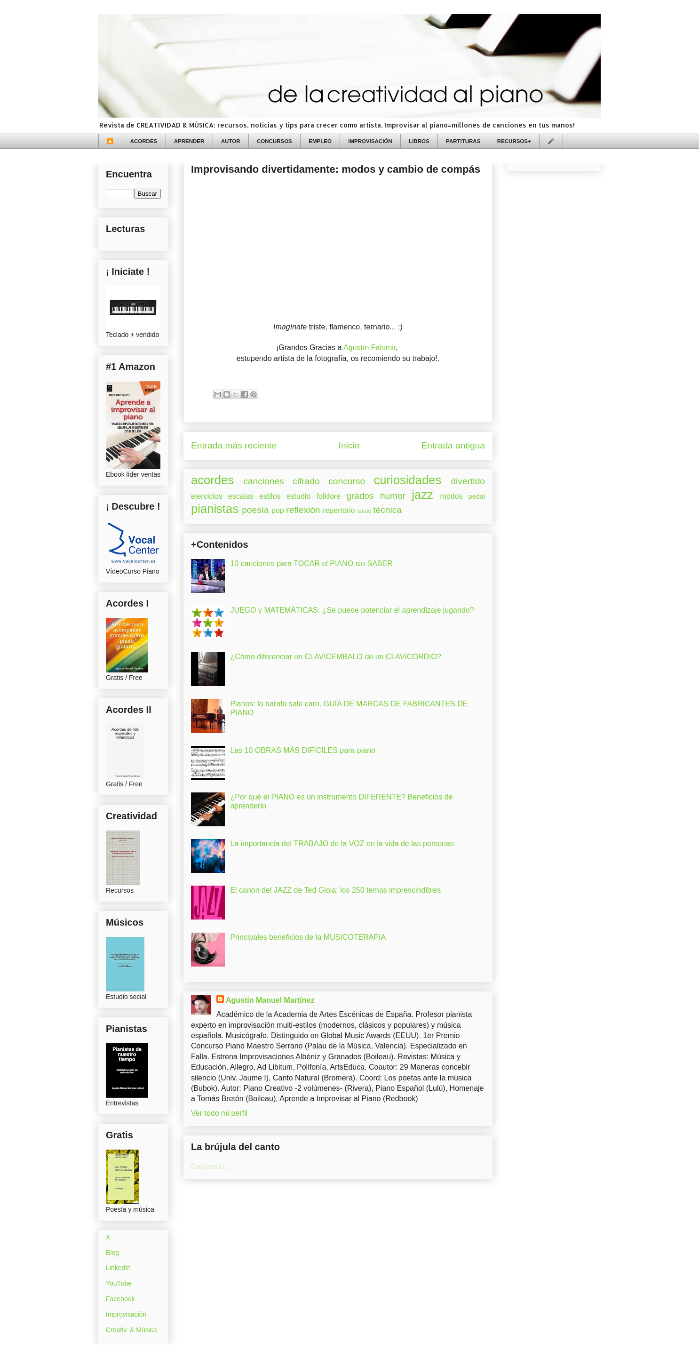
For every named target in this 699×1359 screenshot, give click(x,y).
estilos (269, 496)
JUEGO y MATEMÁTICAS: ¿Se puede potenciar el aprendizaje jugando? (352, 610)
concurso (346, 481)
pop (277, 510)
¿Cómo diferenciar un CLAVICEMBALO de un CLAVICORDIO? (335, 657)
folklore (328, 496)
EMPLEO (320, 141)
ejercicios (206, 496)
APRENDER (189, 141)
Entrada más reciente (234, 445)
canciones (263, 481)
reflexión (303, 510)
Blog (112, 1252)
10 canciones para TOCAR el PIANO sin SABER (311, 564)
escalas (241, 496)
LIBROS (419, 141)
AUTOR (230, 141)
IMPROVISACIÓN (370, 141)
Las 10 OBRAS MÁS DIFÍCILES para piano (302, 750)
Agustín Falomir (369, 348)
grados (360, 496)
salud (364, 510)
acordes (212, 480)
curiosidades (408, 480)
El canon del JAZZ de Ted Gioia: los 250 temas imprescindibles (335, 890)
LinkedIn (118, 1267)
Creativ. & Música (131, 1330)
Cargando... (210, 1166)
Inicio (349, 445)
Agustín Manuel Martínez (270, 1000)
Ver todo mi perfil (219, 1113)
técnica (387, 510)
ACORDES (144, 141)
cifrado (306, 481)
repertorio (339, 510)
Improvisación (126, 1314)
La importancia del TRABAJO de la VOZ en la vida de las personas (342, 843)
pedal (477, 496)
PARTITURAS (463, 141)
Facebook (120, 1299)
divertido (468, 481)
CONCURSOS (274, 141)
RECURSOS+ (514, 141)
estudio (298, 496)
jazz (422, 494)
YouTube (119, 1283)
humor (392, 496)
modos (451, 496)
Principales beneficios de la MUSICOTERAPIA (308, 937)
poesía (255, 510)
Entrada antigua (453, 445)
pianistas (214, 508)
